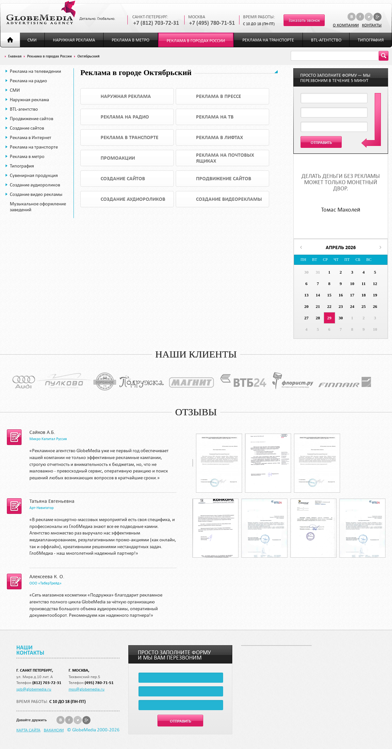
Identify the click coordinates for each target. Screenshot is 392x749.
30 (306, 272)
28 (318, 317)
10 (352, 283)
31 (318, 272)
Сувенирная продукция (34, 175)
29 (329, 317)
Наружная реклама (74, 40)
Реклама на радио (28, 81)
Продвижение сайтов (31, 118)
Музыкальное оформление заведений (38, 207)
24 (352, 306)
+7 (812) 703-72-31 (156, 23)
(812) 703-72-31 (46, 682)
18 (364, 295)
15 (329, 295)
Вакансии (54, 729)
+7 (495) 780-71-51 (212, 23)
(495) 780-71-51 (99, 682)
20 (306, 306)
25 (364, 306)
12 (375, 283)
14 (318, 295)
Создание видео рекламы (36, 194)
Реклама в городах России (196, 40)
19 (375, 295)
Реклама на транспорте (268, 40)
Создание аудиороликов (35, 185)
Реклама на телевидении (35, 71)
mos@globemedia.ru (87, 689)
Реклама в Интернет (30, 137)
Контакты (372, 24)
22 (329, 306)
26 (375, 306)
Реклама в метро (130, 40)
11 (364, 283)
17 (352, 295)
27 (306, 317)
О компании (346, 24)
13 (306, 295)
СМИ (32, 40)
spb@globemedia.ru (33, 689)
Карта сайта (28, 729)
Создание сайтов (27, 128)
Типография (371, 40)
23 (341, 306)
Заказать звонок (304, 20)
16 (341, 295)
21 (318, 306)
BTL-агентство (326, 40)
